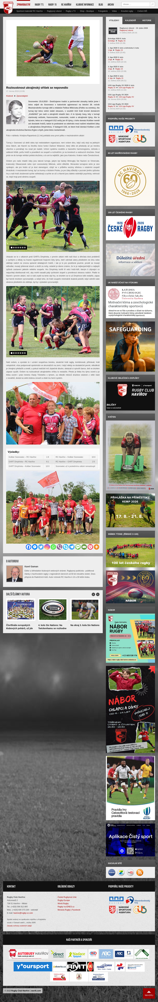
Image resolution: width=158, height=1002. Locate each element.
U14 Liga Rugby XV (126, 106)
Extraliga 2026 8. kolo (117, 38)
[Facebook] (28, 547)
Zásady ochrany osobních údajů (19, 925)
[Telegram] (72, 547)
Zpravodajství (23, 4)
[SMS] (78, 547)
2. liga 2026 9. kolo (115, 57)
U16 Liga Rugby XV (126, 97)
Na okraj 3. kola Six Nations (84, 625)
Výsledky (114, 20)
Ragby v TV (71, 11)
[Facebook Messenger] (35, 547)
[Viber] (59, 547)
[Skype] (65, 547)
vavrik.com (36, 990)
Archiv (111, 4)
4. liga (110, 78)
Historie (146, 20)
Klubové (9, 96)
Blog (101, 4)
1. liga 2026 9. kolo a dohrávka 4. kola (123, 48)
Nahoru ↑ (149, 993)
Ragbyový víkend (54, 11)
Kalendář (130, 20)
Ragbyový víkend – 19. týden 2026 (134, 28)
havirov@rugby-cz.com (23, 912)
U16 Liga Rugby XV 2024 (118, 95)
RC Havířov (66, 4)
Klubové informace (85, 4)
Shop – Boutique (87, 11)
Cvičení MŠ (142, 11)
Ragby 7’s (39, 4)
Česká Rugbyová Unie (67, 897)
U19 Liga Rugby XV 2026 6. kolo (121, 85)
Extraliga (111, 41)
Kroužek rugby (127, 11)
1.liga (110, 50)
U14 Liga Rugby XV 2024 (118, 104)
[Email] (84, 547)
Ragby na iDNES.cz (66, 906)
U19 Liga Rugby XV (126, 87)
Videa (114, 11)
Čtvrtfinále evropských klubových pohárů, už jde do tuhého (19, 628)
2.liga (110, 59)
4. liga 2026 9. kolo (115, 76)
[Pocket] (90, 547)
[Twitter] (41, 547)
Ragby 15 (52, 4)
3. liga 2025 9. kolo (115, 67)
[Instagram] (47, 547)
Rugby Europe (64, 900)
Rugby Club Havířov (20, 990)
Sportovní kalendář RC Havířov (29, 11)
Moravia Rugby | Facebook (69, 909)
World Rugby (63, 903)
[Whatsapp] (53, 547)
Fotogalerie (103, 11)
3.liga (110, 69)
